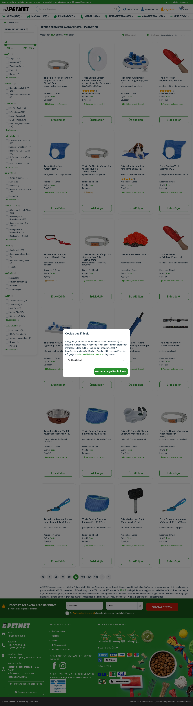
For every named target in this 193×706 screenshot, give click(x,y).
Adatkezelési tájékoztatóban (90, 354)
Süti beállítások (75, 360)
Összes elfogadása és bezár (110, 371)
